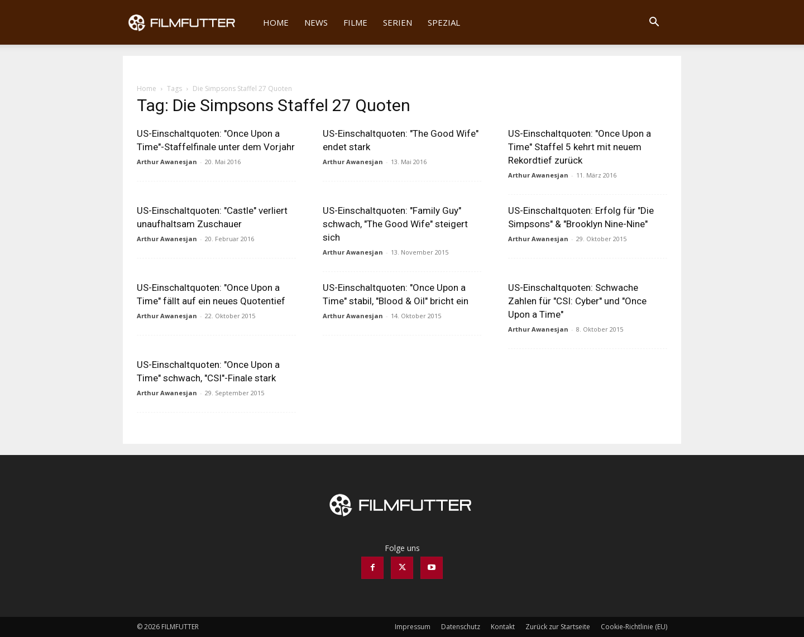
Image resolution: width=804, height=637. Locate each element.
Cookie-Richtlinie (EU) (634, 626)
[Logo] (189, 22)
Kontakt (503, 626)
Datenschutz (460, 626)
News (316, 22)
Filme (355, 22)
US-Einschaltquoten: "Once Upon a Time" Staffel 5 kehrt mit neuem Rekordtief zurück (579, 147)
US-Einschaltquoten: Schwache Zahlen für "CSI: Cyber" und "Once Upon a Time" (577, 301)
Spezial (444, 22)
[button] (653, 23)
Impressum (412, 626)
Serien (397, 22)
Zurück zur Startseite (557, 626)
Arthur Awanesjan (167, 161)
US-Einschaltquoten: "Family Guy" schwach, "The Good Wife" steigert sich (395, 224)
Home (276, 22)
